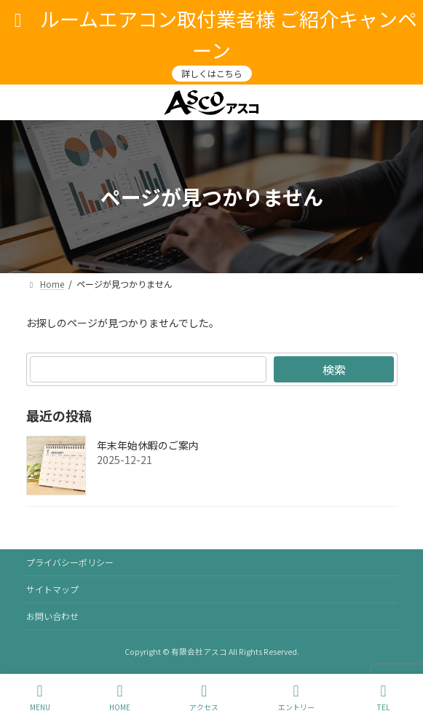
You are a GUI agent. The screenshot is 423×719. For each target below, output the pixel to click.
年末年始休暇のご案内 (148, 445)
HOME (119, 697)
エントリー (296, 697)
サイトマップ (52, 589)
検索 (333, 369)
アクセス (203, 697)
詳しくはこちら (211, 73)
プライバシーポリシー (70, 562)
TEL (383, 697)
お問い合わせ (52, 616)
